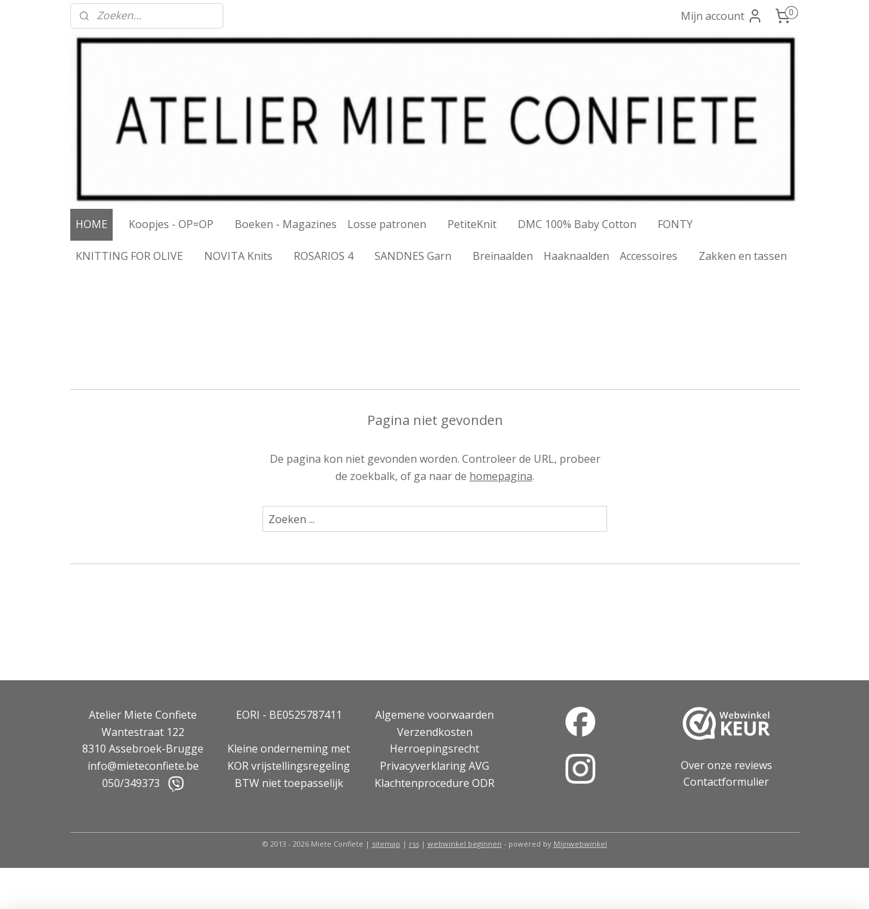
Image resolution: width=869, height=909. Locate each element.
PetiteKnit (471, 224)
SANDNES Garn (413, 256)
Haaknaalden (576, 256)
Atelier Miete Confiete (143, 714)
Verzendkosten (435, 732)
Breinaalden (503, 256)
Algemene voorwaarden (434, 714)
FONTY (675, 224)
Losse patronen (386, 224)
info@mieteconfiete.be (143, 765)
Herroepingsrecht (434, 748)
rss (414, 844)
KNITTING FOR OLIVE (129, 256)
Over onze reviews (726, 765)
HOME (91, 224)
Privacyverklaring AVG (434, 765)
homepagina (500, 476)
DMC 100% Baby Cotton (577, 224)
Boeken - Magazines (286, 224)
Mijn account (722, 16)
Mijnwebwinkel (580, 844)
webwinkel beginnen (465, 844)
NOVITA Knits (238, 256)
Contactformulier (726, 781)
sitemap (386, 844)
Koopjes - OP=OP (171, 224)
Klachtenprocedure (422, 783)
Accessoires (648, 256)
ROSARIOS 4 (323, 256)
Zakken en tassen (743, 256)
